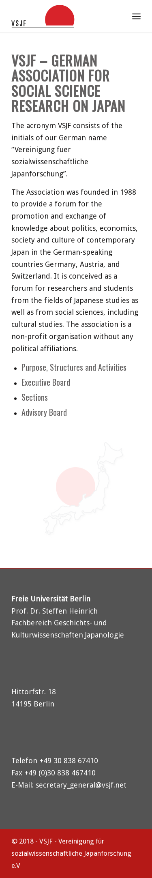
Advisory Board (44, 412)
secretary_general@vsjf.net (81, 785)
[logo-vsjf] (63, 16)
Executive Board (45, 382)
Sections (34, 397)
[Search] (115, 16)
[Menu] (136, 16)
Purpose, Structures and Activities (73, 367)
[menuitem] (115, 16)
